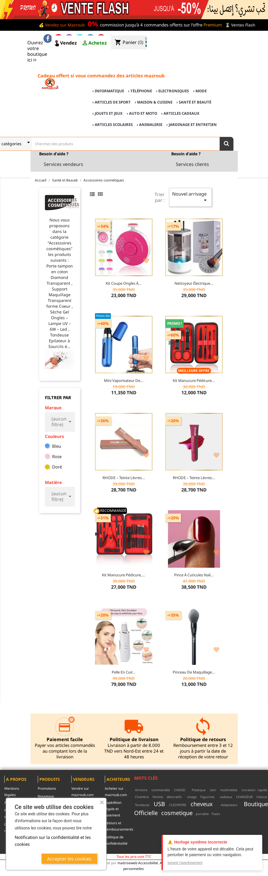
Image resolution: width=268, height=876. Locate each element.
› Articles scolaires (112, 124)
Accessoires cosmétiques (61, 202)
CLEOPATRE (177, 805)
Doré (57, 467)
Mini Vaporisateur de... (124, 380)
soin (213, 790)
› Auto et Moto (142, 113)
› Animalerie (149, 124)
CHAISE (179, 790)
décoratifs (174, 797)
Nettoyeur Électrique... (194, 283)
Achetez (94, 43)
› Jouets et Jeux (107, 113)
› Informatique (108, 90)
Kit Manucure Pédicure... (194, 380)
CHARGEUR (244, 797)
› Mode (200, 90)
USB (159, 804)
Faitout (261, 797)
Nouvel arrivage (190, 197)
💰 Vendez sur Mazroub (62, 25)
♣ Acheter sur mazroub (217, 38)
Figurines (207, 797)
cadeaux (226, 797)
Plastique (199, 790)
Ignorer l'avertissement (185, 863)
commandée (160, 790)
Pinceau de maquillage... (194, 672)
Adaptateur (229, 805)
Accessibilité (148, 862)
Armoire (141, 790)
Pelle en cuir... (124, 672)
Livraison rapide (254, 790)
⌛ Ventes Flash (240, 25)
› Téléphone (140, 90)
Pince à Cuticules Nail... (194, 574)
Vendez (65, 43)
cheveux (202, 804)
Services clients (192, 164)
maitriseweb (127, 862)
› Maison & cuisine (153, 102)
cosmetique (177, 813)
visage (192, 797)
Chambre (142, 797)
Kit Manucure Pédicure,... (123, 574)
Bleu (56, 446)
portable (202, 814)
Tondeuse (142, 805)
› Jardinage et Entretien (191, 124)
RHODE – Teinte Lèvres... (123, 477)
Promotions (47, 788)
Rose (57, 456)
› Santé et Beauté (193, 102)
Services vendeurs (63, 164)
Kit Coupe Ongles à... (124, 283)
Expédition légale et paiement (113, 809)
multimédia (228, 790)
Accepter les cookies (69, 859)
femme (158, 797)
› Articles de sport (111, 102)
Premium (213, 25)
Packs (216, 814)
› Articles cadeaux (180, 113)
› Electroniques (172, 90)
